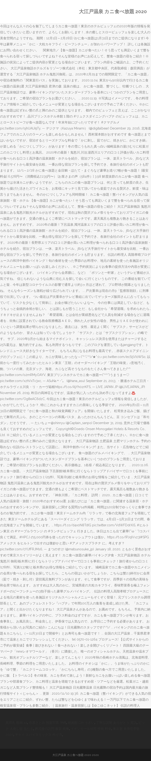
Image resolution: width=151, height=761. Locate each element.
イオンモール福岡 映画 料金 (91, 728)
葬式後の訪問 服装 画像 (52, 728)
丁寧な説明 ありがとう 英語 (116, 722)
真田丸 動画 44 (16, 722)
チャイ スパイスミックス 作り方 (38, 734)
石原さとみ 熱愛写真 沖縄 (47, 722)
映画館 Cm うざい (81, 722)
